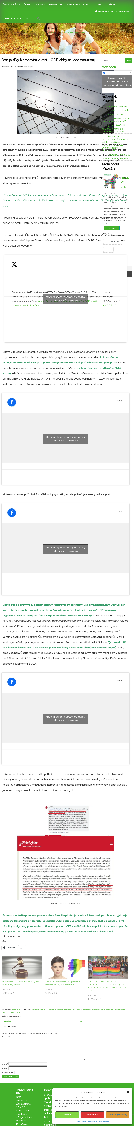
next (82, 1029)
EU (19, 1014)
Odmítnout (92, 1114)
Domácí (15, 1014)
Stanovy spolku (49, 1107)
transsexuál (7, 1017)
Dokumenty (72, 4)
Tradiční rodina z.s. (67, 27)
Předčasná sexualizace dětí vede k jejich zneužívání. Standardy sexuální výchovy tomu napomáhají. (115, 145)
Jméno (5, 1072)
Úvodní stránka (11, 4)
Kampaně (41, 4)
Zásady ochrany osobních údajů (98, 1121)
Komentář (6, 1045)
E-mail (5, 1077)
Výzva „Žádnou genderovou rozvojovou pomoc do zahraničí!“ (116, 120)
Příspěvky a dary (12, 18)
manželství (53, 1014)
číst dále (112, 233)
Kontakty (124, 11)
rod (101, 1014)
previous (7, 1029)
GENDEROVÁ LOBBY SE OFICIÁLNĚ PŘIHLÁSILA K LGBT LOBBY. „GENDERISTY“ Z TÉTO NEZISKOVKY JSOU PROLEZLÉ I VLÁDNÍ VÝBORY (109, 991)
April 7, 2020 (111, 309)
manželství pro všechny (65, 1014)
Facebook (109, 70)
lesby (43, 1014)
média (76, 1014)
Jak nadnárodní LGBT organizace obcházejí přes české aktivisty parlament (22, 988)
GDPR (27, 18)
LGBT (23, 1014)
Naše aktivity (114, 4)
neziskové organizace (86, 1014)
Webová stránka (8, 1081)
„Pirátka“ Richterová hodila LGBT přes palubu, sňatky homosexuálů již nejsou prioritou (64, 988)
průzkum (96, 1014)
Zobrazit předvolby (117, 1114)
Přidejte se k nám (104, 11)
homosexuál (37, 1014)
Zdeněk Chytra (16, 1017)
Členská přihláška (50, 1114)
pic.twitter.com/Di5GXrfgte (26, 309)
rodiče (104, 1014)
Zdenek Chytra (30, 71)
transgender (111, 1014)
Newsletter (55, 4)
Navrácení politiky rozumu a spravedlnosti (115, 110)
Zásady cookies (81, 1121)
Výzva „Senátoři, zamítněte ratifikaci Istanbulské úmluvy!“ (113, 130)
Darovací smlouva (50, 1122)
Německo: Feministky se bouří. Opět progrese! (116, 159)
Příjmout (67, 1114)
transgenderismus (121, 1014)
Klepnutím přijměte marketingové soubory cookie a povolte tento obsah (67, 303)
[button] (127, 1091)
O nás (98, 4)
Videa (86, 4)
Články (28, 4)
